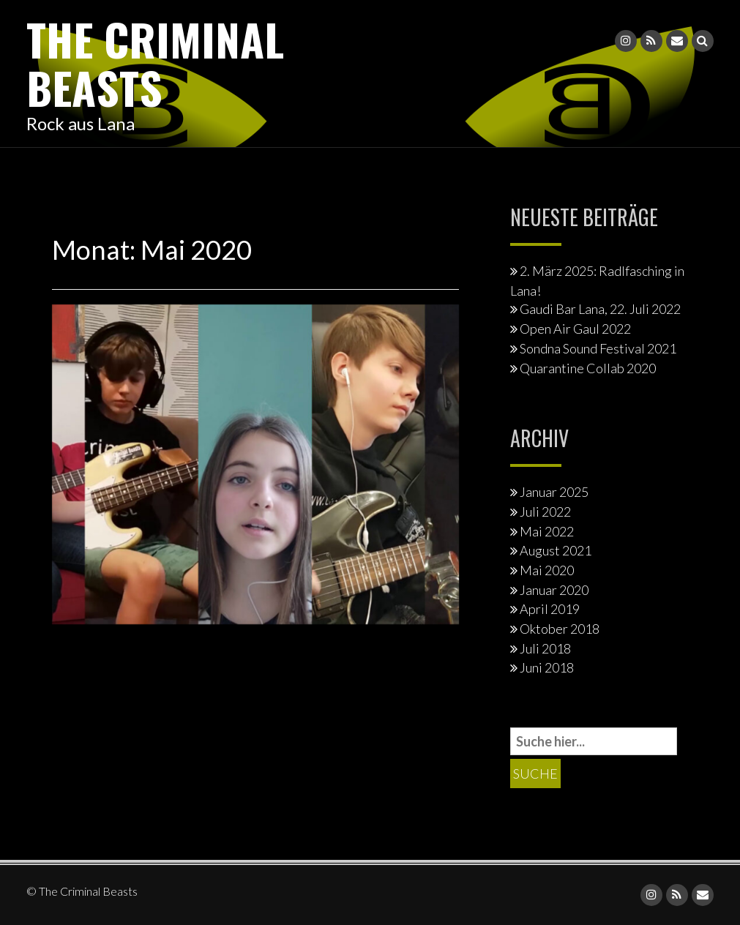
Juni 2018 (547, 667)
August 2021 (555, 550)
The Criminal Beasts (155, 62)
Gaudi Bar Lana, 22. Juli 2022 (600, 309)
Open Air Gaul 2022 (575, 329)
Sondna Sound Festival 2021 (598, 348)
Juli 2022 (545, 511)
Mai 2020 (547, 570)
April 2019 (550, 609)
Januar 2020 (554, 590)
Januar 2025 (554, 492)
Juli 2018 (545, 648)
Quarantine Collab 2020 (588, 368)
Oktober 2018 (559, 629)
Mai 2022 (547, 531)
